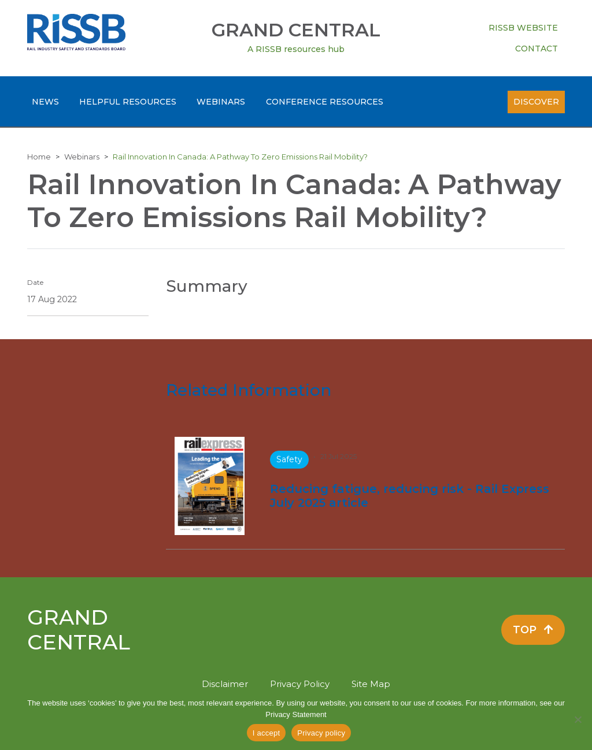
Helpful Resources (127, 101)
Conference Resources (324, 101)
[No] (577, 719)
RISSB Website (523, 28)
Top (533, 629)
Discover (536, 101)
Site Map (371, 683)
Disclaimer (225, 683)
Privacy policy (321, 733)
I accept (266, 733)
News (45, 101)
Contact (536, 48)
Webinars (221, 101)
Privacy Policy (300, 683)
